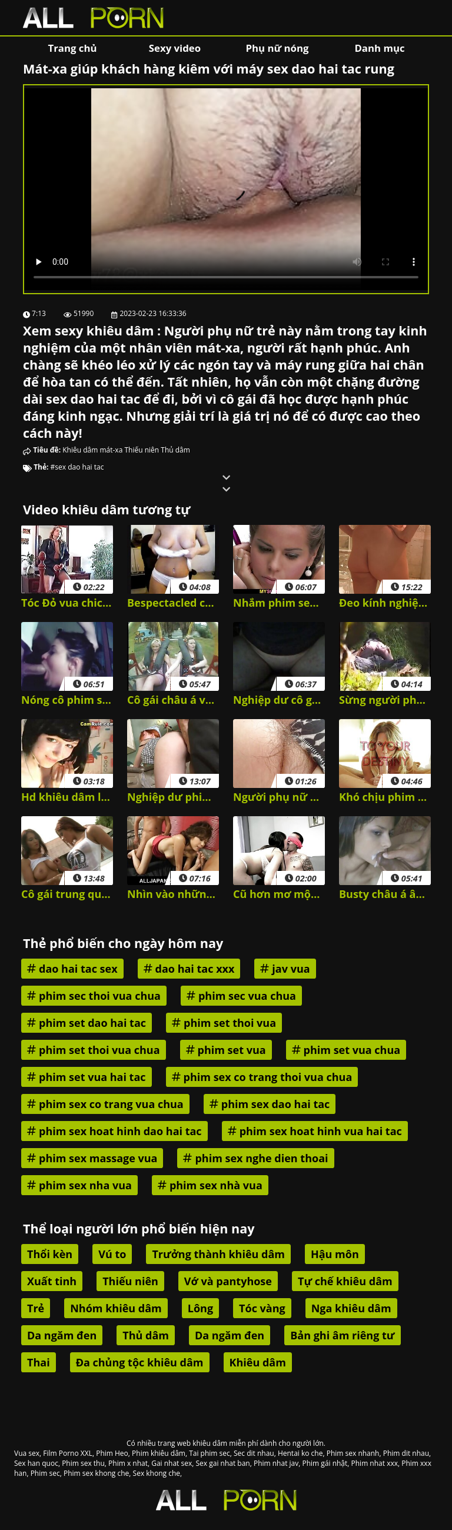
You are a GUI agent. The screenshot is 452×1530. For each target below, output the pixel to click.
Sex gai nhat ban (222, 1463)
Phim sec (45, 1473)
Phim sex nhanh (353, 1453)
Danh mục (379, 48)
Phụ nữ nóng (276, 48)
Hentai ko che (300, 1453)
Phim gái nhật (324, 1463)
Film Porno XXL (67, 1453)
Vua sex (26, 1453)
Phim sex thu (83, 1463)
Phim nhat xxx (374, 1463)
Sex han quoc (36, 1463)
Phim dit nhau (406, 1453)
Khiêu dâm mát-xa (92, 450)
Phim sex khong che (96, 1473)
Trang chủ (72, 48)
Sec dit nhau (254, 1453)
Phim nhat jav (276, 1463)
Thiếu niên (141, 450)
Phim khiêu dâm (158, 1453)
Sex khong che (156, 1473)
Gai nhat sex (171, 1463)
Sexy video (175, 48)
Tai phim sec (209, 1453)
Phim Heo (112, 1453)
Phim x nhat (128, 1463)
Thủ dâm (175, 450)
